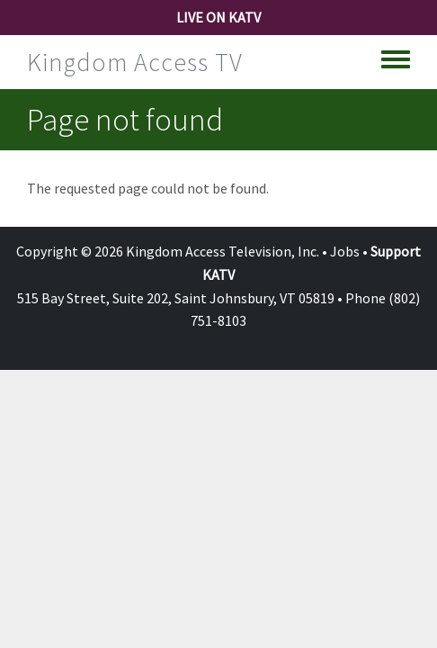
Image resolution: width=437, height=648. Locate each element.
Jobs (345, 251)
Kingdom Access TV (135, 62)
